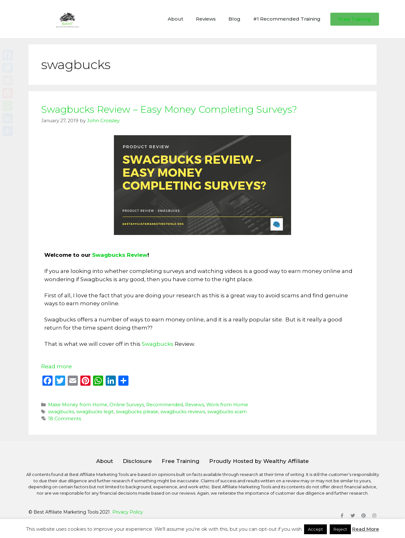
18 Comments (64, 418)
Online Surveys (126, 405)
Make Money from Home (77, 405)
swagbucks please (137, 412)
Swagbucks (157, 344)
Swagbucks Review (119, 255)
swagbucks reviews (182, 412)
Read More (365, 529)
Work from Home (227, 405)
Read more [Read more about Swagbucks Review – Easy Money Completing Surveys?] (56, 366)
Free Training (180, 461)
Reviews (206, 19)
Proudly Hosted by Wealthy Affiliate (259, 461)
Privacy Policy (127, 512)
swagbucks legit (95, 412)
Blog (234, 19)
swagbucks (61, 412)
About (175, 19)
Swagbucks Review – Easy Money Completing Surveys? (169, 109)
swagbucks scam (227, 412)
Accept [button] (315, 529)
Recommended (164, 405)
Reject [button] (340, 529)
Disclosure (137, 461)
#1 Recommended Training (287, 19)
